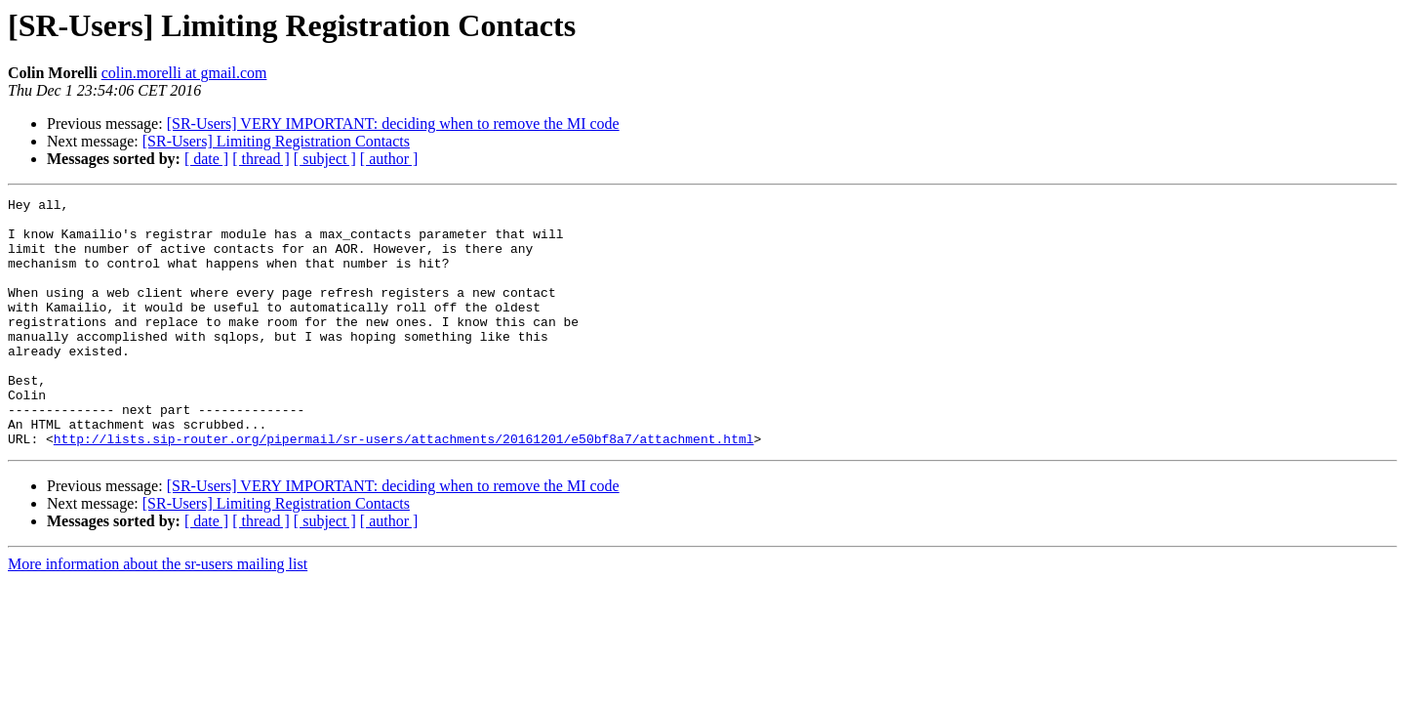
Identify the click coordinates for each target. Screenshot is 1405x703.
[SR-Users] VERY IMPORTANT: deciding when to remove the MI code (393, 123)
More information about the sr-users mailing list (157, 613)
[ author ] (389, 158)
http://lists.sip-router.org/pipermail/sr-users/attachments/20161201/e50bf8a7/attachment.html (404, 488)
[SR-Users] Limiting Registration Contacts (276, 141)
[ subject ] (325, 158)
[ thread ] (261, 158)
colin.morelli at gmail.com (184, 72)
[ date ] (206, 158)
